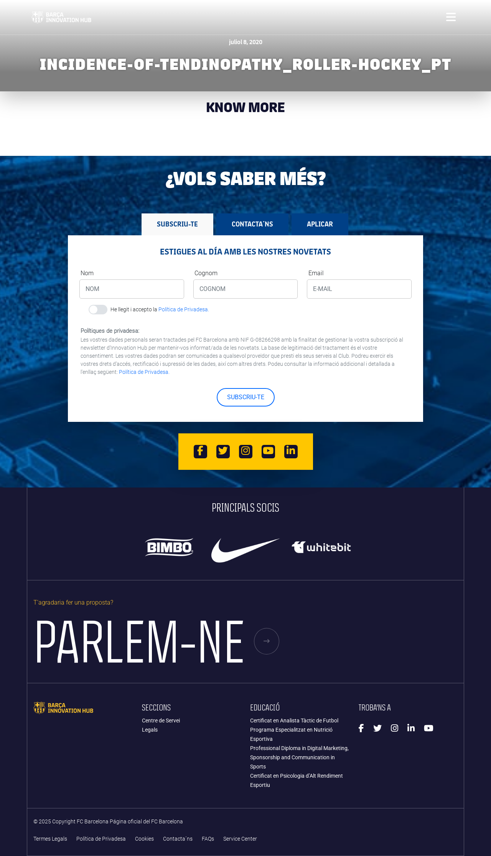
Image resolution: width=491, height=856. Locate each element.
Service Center (240, 839)
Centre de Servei (161, 720)
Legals (150, 730)
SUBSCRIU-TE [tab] (177, 224)
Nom (87, 273)
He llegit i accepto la (159, 309)
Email (316, 273)
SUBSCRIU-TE (245, 397)
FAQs (208, 839)
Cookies (144, 839)
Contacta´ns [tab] (252, 224)
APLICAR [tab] (320, 224)
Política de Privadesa (101, 839)
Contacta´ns (178, 839)
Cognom (205, 273)
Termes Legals (50, 839)
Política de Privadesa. (183, 309)
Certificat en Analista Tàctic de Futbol (294, 720)
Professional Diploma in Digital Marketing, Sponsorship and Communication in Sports (299, 757)
